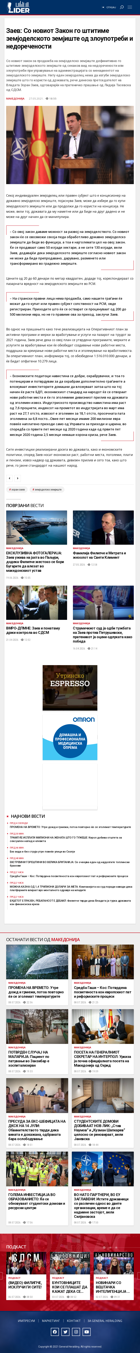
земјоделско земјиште (48, 489)
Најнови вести (28, 816)
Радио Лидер (18, 7)
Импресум (26, 1321)
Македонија (15, 98)
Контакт (74, 1321)
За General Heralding (105, 1321)
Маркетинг (51, 1321)
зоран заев (18, 489)
